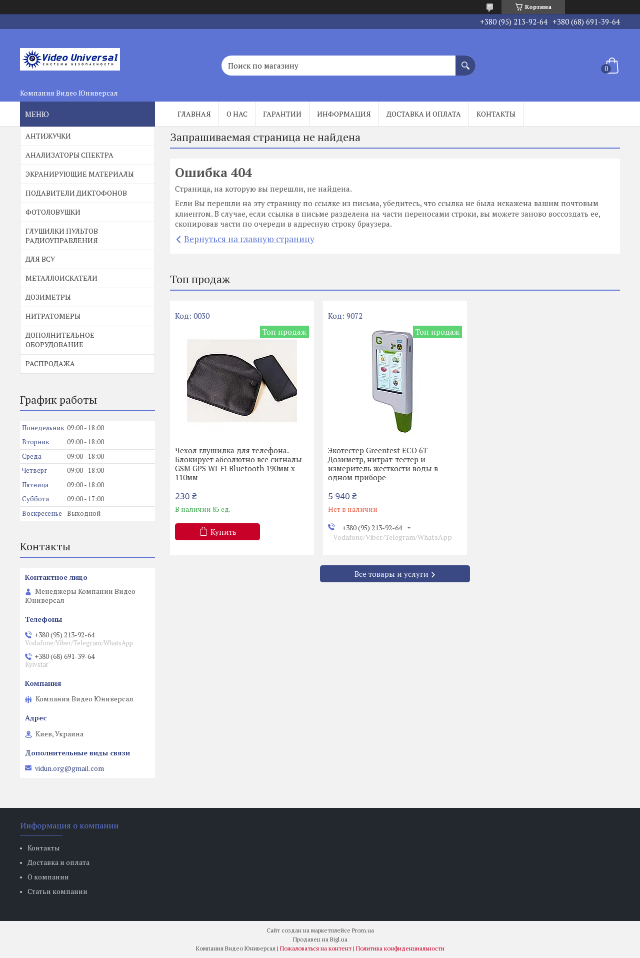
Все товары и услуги (391, 574)
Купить (223, 532)
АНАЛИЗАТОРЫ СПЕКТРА (70, 155)
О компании (48, 876)
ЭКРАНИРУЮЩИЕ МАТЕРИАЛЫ (80, 174)
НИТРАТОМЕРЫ (53, 316)
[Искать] (466, 61)
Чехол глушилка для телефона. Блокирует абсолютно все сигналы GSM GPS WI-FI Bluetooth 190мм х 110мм (238, 464)
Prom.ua (363, 930)
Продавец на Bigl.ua (320, 939)
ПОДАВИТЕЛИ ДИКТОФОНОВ (76, 193)
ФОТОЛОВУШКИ (53, 212)
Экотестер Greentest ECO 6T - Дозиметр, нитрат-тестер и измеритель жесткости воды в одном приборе (383, 464)
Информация (344, 114)
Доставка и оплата (423, 114)
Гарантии (282, 114)
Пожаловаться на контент (316, 948)
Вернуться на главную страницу (249, 239)
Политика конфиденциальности (400, 948)
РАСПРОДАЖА (50, 363)
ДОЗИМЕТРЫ (48, 297)
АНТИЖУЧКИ (48, 136)
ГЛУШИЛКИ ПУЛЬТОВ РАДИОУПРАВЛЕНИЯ (62, 235)
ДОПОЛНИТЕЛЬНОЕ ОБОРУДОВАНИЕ (60, 339)
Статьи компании (58, 891)
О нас (237, 114)
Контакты (496, 114)
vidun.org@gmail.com (69, 768)
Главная (194, 114)
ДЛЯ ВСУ (40, 259)
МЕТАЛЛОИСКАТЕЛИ (62, 278)
